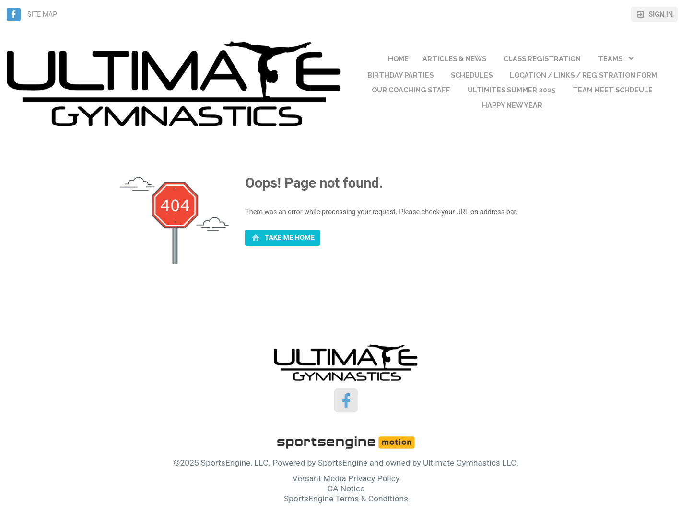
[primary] (282, 238)
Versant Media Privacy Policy (346, 478)
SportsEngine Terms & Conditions (346, 498)
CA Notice (346, 488)
